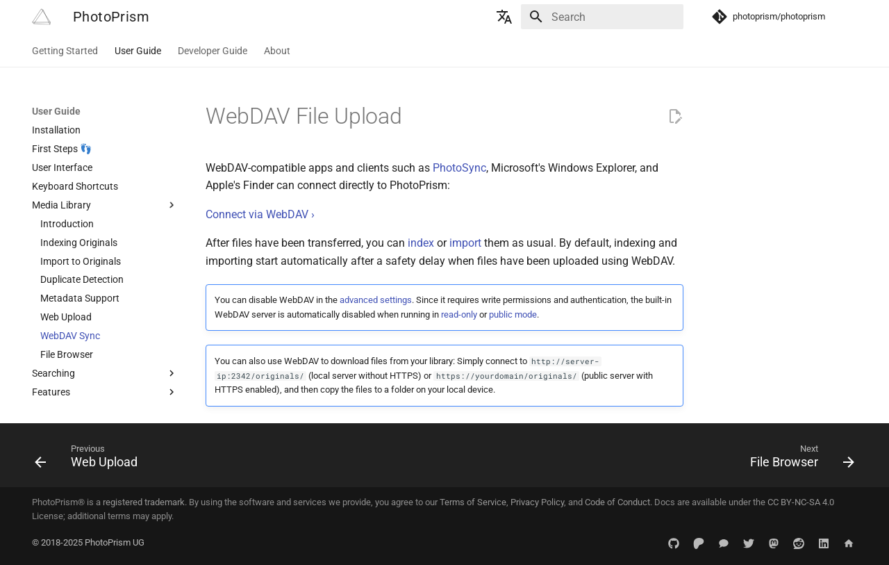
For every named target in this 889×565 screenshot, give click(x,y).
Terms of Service (473, 502)
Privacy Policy (537, 502)
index (421, 242)
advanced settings (376, 300)
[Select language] (504, 17)
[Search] (602, 16)
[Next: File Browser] (798, 459)
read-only (459, 314)
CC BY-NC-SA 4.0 (800, 502)
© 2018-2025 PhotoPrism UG (88, 542)
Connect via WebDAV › (260, 214)
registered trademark (144, 502)
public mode (513, 314)
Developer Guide (212, 50)
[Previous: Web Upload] (90, 459)
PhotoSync (459, 167)
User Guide (138, 50)
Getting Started (65, 50)
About (277, 50)
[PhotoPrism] (41, 17)
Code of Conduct (617, 502)
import (465, 242)
